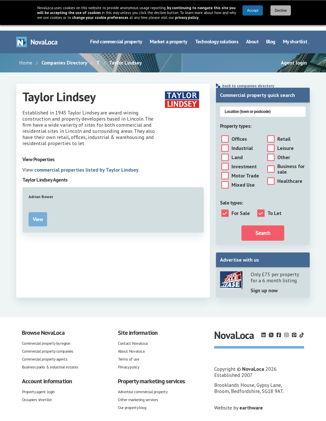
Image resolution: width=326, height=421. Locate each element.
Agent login (294, 57)
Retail (284, 133)
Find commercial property (116, 36)
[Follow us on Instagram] (286, 329)
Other (283, 152)
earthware (251, 402)
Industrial (242, 142)
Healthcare (289, 175)
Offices (239, 133)
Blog (270, 36)
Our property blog (132, 401)
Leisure (285, 142)
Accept (253, 10)
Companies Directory (64, 57)
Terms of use (128, 353)
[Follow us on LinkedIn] (263, 329)
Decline (281, 10)
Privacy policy (128, 361)
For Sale (241, 207)
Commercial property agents (44, 353)
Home (25, 57)
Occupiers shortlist (37, 394)
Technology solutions (216, 36)
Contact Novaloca (133, 337)
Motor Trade (245, 170)
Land (237, 152)
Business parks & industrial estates (50, 361)
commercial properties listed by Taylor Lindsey (86, 164)
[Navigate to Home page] (37, 36)
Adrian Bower (41, 191)
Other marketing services (138, 394)
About (252, 36)
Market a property (168, 36)
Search (262, 227)
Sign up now (264, 285)
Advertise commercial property (142, 386)
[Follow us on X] (271, 329)
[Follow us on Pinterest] (294, 329)
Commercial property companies (47, 345)
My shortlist (296, 36)
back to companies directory (248, 80)
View (38, 213)
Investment (244, 161)
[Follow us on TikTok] (302, 329)
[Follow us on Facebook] (279, 329)
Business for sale (291, 163)
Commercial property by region (46, 337)
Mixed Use (243, 179)
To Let (274, 207)
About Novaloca (131, 345)
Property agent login (38, 386)
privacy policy (186, 17)
